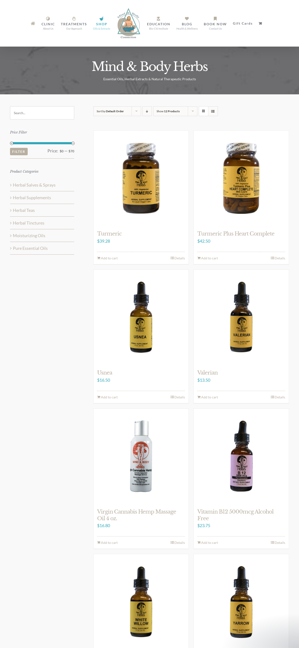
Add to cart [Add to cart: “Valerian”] (209, 397)
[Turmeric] (141, 178)
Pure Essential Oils (30, 248)
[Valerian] (241, 317)
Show (168, 111)
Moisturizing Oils (29, 235)
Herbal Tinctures (28, 222)
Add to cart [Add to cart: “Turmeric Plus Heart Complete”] (209, 258)
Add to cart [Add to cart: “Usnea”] (109, 397)
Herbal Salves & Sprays (34, 184)
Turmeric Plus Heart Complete (235, 233)
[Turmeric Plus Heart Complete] (241, 178)
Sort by (110, 111)
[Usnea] (141, 317)
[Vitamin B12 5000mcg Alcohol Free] (241, 456)
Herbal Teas (24, 210)
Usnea (104, 373)
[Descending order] (147, 111)
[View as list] (213, 111)
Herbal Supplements (32, 197)
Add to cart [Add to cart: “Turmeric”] (109, 258)
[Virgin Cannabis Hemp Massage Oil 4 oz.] (141, 456)
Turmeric (109, 233)
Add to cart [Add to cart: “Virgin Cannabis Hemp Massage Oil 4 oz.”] (109, 543)
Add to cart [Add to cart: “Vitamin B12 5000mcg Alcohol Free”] (209, 543)
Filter (18, 152)
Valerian (207, 373)
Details (179, 258)
